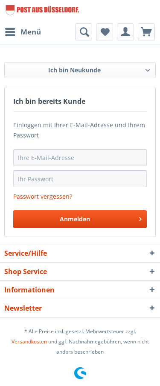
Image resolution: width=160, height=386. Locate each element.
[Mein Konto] (125, 31)
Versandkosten (29, 341)
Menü (23, 31)
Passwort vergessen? (42, 196)
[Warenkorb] (146, 31)
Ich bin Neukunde (74, 70)
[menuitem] (22, 31)
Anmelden (101, 217)
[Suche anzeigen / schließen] (83, 31)
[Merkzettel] (104, 31)
